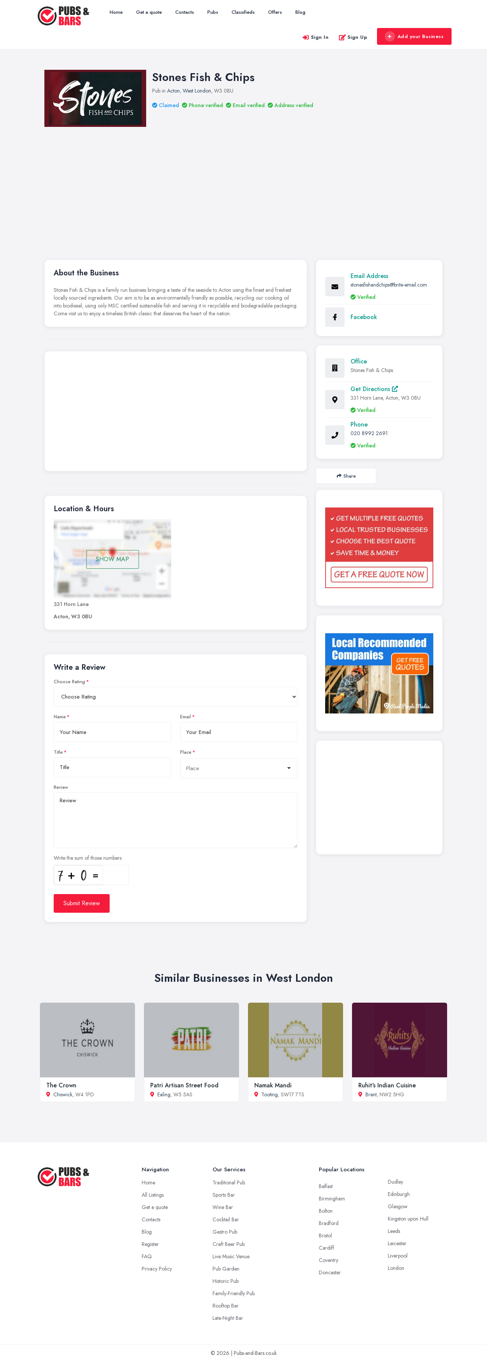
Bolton (326, 1211)
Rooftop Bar (226, 1305)
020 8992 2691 (369, 433)
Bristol (325, 1235)
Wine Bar (223, 1207)
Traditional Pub (229, 1182)
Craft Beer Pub (229, 1244)
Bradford (329, 1223)
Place (185, 752)
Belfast (326, 1186)
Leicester (397, 1243)
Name (60, 716)
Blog (300, 12)
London (396, 1268)
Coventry (328, 1260)
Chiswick (62, 1094)
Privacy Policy (157, 1268)
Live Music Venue (231, 1256)
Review (61, 787)
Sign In (315, 37)
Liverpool (398, 1255)
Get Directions (374, 389)
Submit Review (81, 903)
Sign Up (353, 37)
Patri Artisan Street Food (184, 1085)
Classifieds (243, 12)
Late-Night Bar (228, 1318)
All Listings (153, 1195)
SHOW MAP (112, 559)
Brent (371, 1094)
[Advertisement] (176, 413)
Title (58, 752)
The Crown (61, 1085)
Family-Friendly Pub (234, 1293)
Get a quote (149, 12)
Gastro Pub (225, 1232)
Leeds (394, 1231)
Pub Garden (226, 1268)
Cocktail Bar (226, 1219)
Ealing (163, 1094)
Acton (173, 90)
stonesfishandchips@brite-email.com (389, 284)
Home (116, 12)
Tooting (269, 1094)
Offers (275, 12)
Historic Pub (226, 1281)
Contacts (184, 12)
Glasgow (398, 1206)
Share (346, 475)
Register (150, 1244)
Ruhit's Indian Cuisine (387, 1085)
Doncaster (330, 1272)
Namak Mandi (273, 1085)
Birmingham (332, 1198)
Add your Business (413, 36)
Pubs (212, 12)
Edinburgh (399, 1194)
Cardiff (326, 1248)
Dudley (395, 1181)
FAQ (147, 1256)
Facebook (364, 317)
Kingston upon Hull (408, 1218)
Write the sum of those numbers (88, 858)
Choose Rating (69, 681)
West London (197, 90)
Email (185, 716)
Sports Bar (224, 1195)
